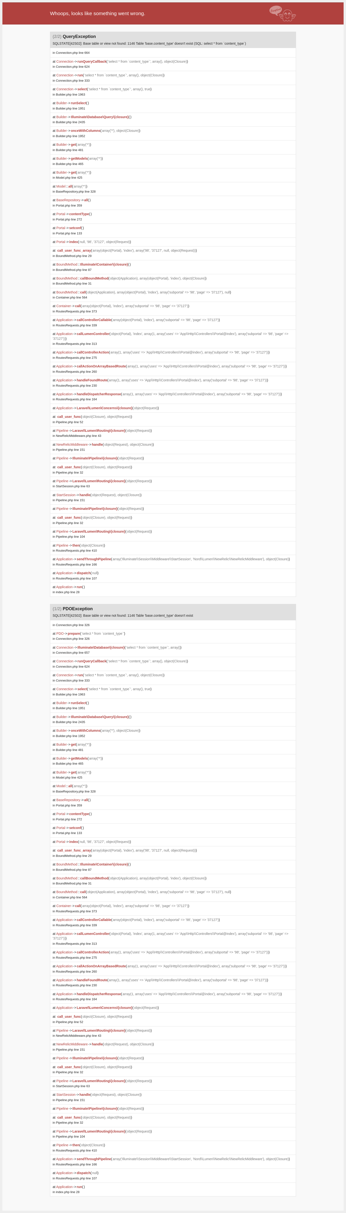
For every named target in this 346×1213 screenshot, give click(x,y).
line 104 (70, 536)
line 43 (78, 436)
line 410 (76, 550)
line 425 (69, 177)
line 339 (76, 325)
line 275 (76, 358)
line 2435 (70, 122)
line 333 (73, 80)
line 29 (74, 256)
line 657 (73, 652)
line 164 (76, 399)
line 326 (73, 625)
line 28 (68, 592)
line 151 (70, 449)
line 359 (69, 205)
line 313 (76, 344)
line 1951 (70, 108)
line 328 (76, 191)
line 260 (76, 371)
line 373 (76, 311)
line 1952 (70, 136)
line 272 (69, 219)
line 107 (76, 578)
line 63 (73, 486)
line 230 (76, 385)
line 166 (76, 564)
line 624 (73, 66)
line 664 (73, 53)
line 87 (74, 270)
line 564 (71, 297)
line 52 (69, 422)
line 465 (69, 164)
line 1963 (70, 94)
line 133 (69, 233)
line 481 (69, 150)
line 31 (74, 283)
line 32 (69, 472)
